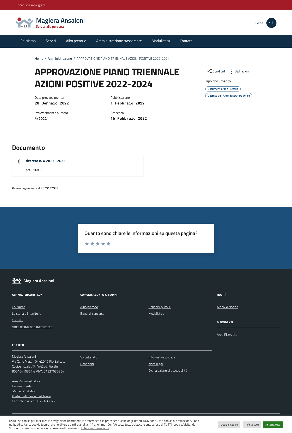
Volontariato (88, 357)
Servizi (51, 41)
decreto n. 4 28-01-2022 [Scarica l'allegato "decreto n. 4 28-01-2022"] (45, 161)
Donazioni (87, 363)
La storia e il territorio (26, 313)
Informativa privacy (162, 357)
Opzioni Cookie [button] (229, 424)
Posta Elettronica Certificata (31, 396)
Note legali (156, 363)
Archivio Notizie (227, 306)
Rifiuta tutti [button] (252, 424)
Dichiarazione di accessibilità (168, 370)
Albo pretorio (76, 41)
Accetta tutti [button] (273, 424)
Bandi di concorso (92, 313)
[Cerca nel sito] (271, 23)
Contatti (186, 41)
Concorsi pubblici (160, 306)
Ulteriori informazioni (95, 428)
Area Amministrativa (26, 381)
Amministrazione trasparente (119, 41)
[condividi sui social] (215, 71)
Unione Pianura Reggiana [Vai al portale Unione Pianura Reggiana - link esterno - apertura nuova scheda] (31, 5)
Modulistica (161, 41)
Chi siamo (28, 41)
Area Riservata (227, 334)
